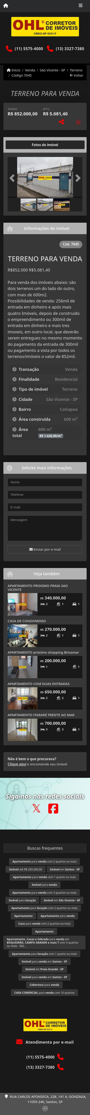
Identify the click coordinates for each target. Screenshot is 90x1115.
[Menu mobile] (5, 6)
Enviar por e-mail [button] (45, 549)
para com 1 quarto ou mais (44, 877)
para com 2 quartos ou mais (44, 861)
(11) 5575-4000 (29, 48)
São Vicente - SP (52, 70)
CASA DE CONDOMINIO (27, 621)
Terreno (76, 70)
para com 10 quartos (44, 993)
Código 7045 (22, 75)
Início (13, 70)
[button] (13, 178)
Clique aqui (17, 764)
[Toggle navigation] (81, 6)
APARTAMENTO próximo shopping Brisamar (43, 652)
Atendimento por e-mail (45, 1042)
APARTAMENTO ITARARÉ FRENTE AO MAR (41, 715)
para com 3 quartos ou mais (44, 893)
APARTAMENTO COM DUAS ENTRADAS (39, 683)
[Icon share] (36, 808)
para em (44, 961)
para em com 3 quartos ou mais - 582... (42, 942)
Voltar (76, 75)
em (65, 869)
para (44, 885)
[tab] (22, 144)
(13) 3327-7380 (70, 48)
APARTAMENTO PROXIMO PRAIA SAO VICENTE (38, 587)
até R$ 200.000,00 (25, 869)
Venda (30, 70)
